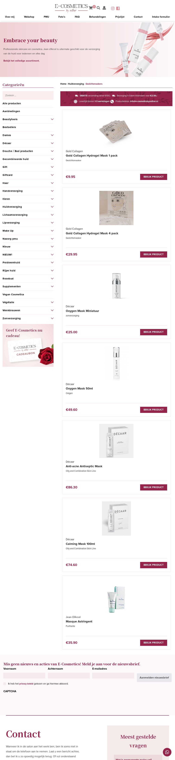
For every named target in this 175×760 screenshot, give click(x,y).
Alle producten (12, 103)
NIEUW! (7, 254)
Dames (7, 135)
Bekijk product (100, 177)
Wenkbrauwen (11, 310)
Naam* (10, 539)
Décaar (7, 143)
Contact (137, 17)
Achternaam (55, 439)
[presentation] (29, 472)
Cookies (167, 754)
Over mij (10, 17)
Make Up (8, 230)
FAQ (77, 17)
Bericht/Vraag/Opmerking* (22, 584)
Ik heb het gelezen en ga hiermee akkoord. (38, 454)
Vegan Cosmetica (13, 294)
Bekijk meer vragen (130, 669)
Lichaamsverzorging (15, 214)
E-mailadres (99, 439)
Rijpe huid (9, 270)
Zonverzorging (12, 318)
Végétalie (8, 302)
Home (63, 84)
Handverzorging (13, 190)
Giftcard (7, 175)
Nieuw (7, 246)
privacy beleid (26, 454)
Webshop (29, 17)
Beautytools (10, 119)
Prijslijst (119, 17)
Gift (5, 167)
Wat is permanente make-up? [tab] (134, 530)
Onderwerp (13, 569)
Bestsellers (9, 127)
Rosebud (8, 278)
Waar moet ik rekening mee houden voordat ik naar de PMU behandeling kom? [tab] (138, 626)
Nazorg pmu (10, 238)
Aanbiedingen (11, 111)
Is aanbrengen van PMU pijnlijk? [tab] (135, 640)
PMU (46, 17)
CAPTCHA (9, 462)
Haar (5, 183)
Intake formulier (160, 17)
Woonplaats (53, 554)
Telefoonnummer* (57, 539)
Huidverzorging (12, 206)
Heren (6, 198)
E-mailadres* (14, 554)
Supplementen (12, 286)
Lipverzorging (11, 222)
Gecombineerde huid (16, 159)
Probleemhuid (11, 262)
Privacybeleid (151, 754)
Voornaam (9, 439)
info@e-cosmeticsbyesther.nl (144, 101)
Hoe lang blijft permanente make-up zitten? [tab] (138, 653)
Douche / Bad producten (18, 151)
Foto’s (62, 17)
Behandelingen (97, 17)
